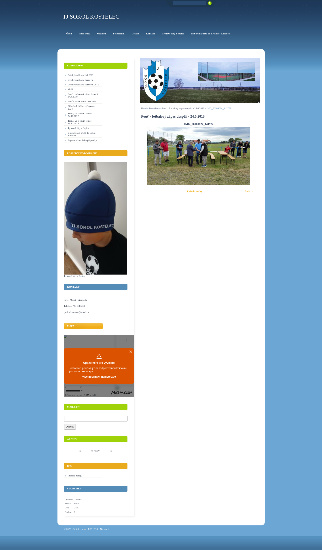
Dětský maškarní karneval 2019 (83, 84)
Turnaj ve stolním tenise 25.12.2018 (79, 122)
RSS (90, 529)
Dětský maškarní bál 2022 (80, 75)
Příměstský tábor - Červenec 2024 (82, 107)
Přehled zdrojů (75, 475)
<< (79, 451)
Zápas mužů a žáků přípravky (82, 140)
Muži (70, 89)
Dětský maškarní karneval (80, 79)
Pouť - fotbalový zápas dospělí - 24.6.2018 (183, 108)
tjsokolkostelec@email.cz (76, 312)
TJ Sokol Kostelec (91, 16)
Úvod (143, 108)
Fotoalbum (154, 108)
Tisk (96, 529)
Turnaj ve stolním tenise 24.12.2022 (79, 114)
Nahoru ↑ (104, 529)
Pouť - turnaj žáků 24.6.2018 (82, 101)
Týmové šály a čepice (78, 128)
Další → (249, 191)
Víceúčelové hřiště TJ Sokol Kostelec (81, 134)
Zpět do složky (194, 191)
